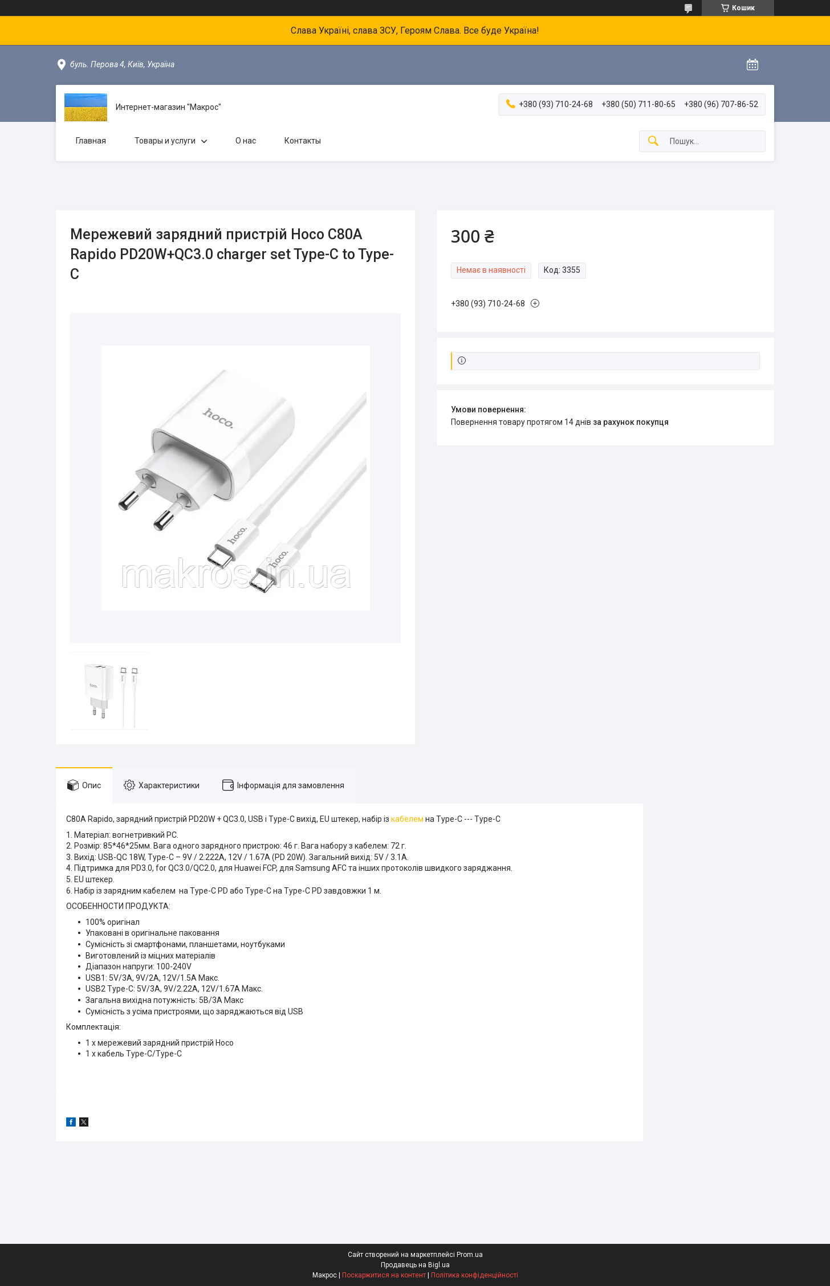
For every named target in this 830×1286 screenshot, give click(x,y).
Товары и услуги (165, 140)
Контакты (302, 140)
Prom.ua (470, 1255)
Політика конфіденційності (474, 1275)
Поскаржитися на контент (384, 1275)
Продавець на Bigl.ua (415, 1265)
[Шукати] (653, 141)
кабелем (407, 819)
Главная (91, 140)
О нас (245, 140)
